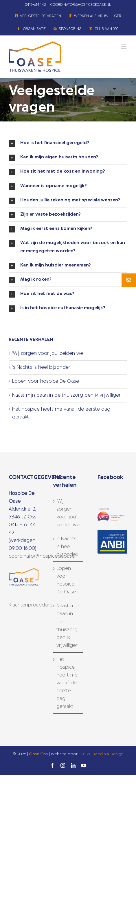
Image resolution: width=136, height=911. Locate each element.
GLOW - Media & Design (101, 754)
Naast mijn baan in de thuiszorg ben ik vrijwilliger (66, 395)
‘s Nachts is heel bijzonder (41, 367)
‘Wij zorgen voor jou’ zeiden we (47, 353)
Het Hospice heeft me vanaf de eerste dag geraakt (67, 683)
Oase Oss (38, 754)
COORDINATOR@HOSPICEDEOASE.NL (80, 4)
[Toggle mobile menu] (124, 47)
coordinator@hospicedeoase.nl (44, 556)
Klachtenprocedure (30, 605)
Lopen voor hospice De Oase (45, 381)
